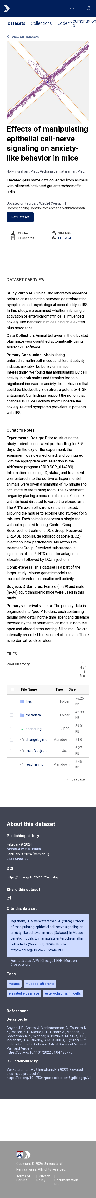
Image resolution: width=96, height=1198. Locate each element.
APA (35, 961)
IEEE (59, 961)
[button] (72, 9)
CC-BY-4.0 (66, 238)
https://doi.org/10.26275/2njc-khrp (33, 877)
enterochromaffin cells (63, 993)
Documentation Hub (66, 1182)
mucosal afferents (39, 984)
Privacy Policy (43, 1178)
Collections (41, 23)
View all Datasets (23, 37)
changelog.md (36, 740)
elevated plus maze (24, 993)
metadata (33, 715)
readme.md (34, 764)
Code (62, 23)
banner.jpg (34, 729)
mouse (14, 984)
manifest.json (36, 751)
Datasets (16, 23)
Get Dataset (20, 217)
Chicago (47, 961)
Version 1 (59, 203)
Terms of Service (23, 1178)
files (29, 701)
